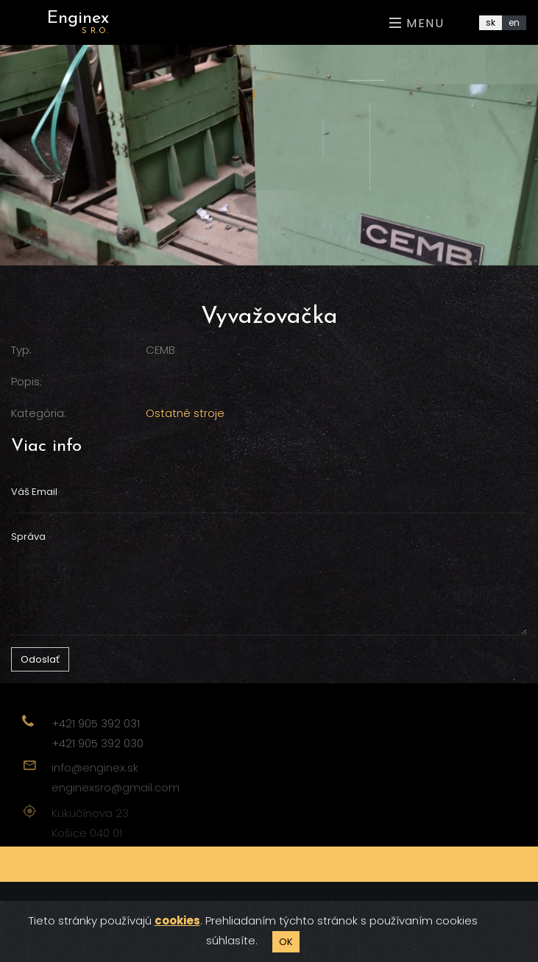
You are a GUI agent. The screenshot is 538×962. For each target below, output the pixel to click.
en (514, 22)
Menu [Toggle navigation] (417, 23)
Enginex (78, 22)
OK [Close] (286, 942)
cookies (177, 920)
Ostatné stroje (185, 413)
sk (490, 22)
